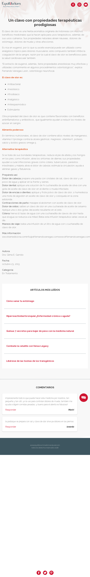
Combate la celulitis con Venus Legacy (27, 346)
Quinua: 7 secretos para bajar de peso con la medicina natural (40, 331)
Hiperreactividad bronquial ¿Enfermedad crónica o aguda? (38, 316)
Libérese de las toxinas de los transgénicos (30, 361)
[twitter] (45, 573)
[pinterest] (51, 573)
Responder (10, 410)
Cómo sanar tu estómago (20, 301)
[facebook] (39, 573)
